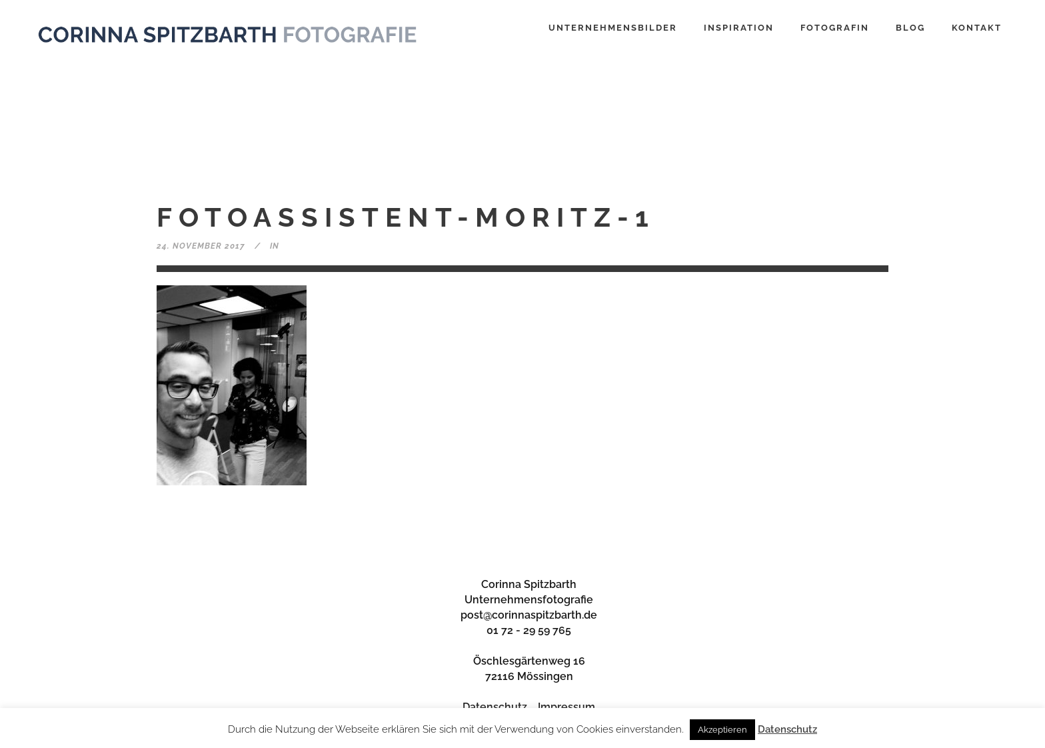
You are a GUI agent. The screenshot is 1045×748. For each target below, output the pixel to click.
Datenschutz (495, 707)
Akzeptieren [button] (722, 730)
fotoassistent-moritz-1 (406, 217)
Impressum (566, 707)
